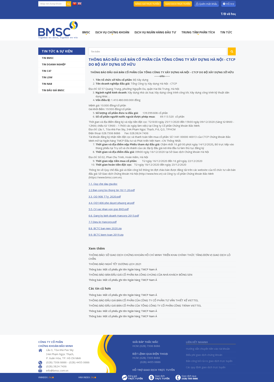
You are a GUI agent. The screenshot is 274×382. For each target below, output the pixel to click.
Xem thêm (97, 248)
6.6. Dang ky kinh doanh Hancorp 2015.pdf (114, 215)
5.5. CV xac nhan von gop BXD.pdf (109, 209)
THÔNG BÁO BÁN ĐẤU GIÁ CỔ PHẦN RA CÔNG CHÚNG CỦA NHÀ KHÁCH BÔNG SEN (140, 274)
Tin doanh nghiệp (54, 64)
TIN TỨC (226, 32)
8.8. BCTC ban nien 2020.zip (105, 228)
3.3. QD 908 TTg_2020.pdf (105, 196)
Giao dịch (162, 377)
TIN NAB (47, 83)
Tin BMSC (48, 58)
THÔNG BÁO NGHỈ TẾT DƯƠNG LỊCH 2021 (115, 264)
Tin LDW (47, 77)
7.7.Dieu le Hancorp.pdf (103, 222)
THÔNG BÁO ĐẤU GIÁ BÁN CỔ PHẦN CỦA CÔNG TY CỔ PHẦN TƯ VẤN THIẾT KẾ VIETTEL (143, 300)
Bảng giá (135, 377)
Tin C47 (46, 70)
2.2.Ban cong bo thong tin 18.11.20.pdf (112, 190)
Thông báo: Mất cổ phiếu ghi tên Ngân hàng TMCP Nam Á (123, 269)
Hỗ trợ (228, 3)
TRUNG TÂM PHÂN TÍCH (198, 33)
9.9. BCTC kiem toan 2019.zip (106, 234)
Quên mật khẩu (206, 3)
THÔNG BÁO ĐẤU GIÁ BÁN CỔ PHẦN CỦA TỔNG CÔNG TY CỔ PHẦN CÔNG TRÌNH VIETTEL (145, 305)
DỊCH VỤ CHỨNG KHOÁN (112, 33)
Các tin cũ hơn (100, 288)
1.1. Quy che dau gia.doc (103, 183)
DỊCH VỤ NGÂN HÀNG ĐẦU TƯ (155, 32)
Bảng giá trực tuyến (147, 3)
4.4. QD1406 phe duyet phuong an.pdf (111, 203)
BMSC (86, 33)
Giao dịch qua (190, 377)
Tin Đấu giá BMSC (53, 90)
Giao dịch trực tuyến (177, 3)
